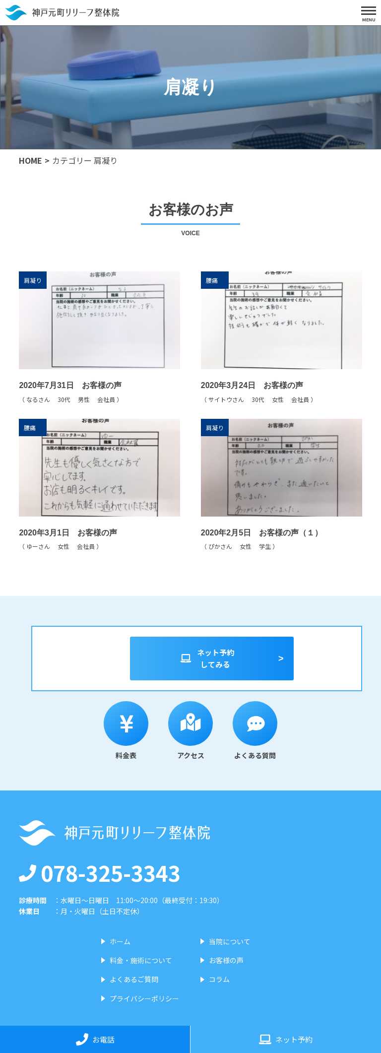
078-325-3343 (100, 872)
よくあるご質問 (134, 979)
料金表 (126, 730)
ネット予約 (286, 1039)
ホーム (120, 941)
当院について (230, 941)
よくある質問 (255, 730)
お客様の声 (226, 960)
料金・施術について (141, 960)
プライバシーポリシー (144, 998)
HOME (30, 160)
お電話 (95, 1039)
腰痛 (212, 281)
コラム (219, 979)
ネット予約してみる (207, 658)
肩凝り (33, 281)
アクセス (190, 730)
